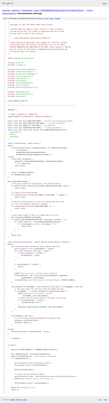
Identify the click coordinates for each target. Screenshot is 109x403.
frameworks (26, 10)
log (51, 18)
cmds (89, 10)
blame (57, 18)
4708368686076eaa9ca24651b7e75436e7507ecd (61, 10)
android (5, 10)
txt (100, 400)
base (36, 10)
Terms (24, 400)
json (105, 400)
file (46, 18)
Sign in (104, 3)
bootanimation (9, 13)
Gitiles (13, 400)
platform (15, 10)
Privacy (18, 400)
